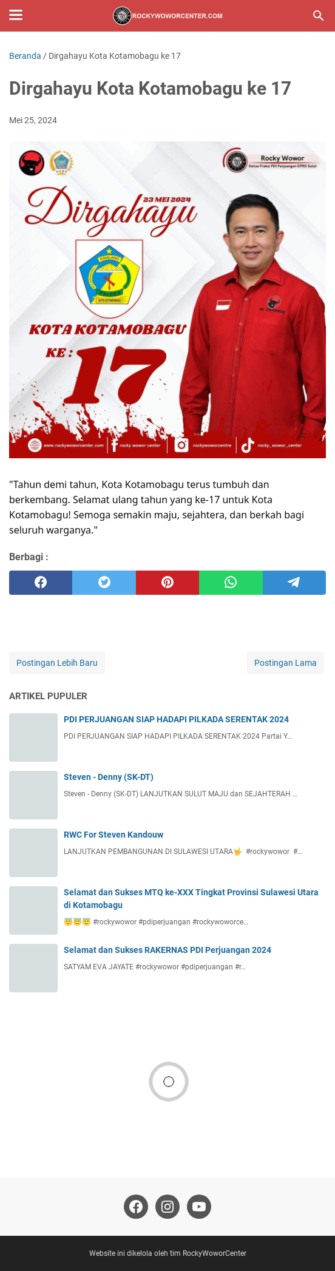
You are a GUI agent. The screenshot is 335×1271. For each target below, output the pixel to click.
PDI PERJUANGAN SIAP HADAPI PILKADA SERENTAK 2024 (176, 719)
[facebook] (40, 583)
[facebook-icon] (136, 1207)
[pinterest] (167, 583)
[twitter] (103, 583)
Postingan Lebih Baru (57, 663)
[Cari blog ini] (318, 15)
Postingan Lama (285, 663)
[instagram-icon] (167, 1207)
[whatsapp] (230, 583)
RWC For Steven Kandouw (113, 834)
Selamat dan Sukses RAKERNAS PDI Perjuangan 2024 (167, 950)
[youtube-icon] (199, 1207)
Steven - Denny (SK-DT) (109, 777)
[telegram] (294, 583)
